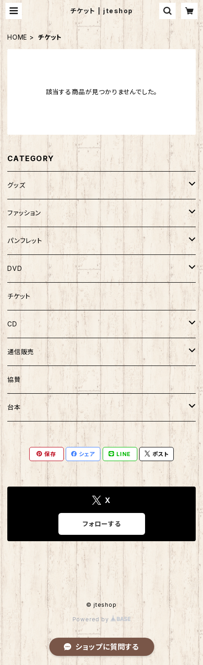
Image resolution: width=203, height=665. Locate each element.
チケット (19, 296)
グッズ (16, 185)
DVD (14, 268)
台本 (14, 407)
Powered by (102, 619)
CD (12, 324)
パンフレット (24, 240)
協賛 (14, 379)
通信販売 (20, 351)
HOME (17, 37)
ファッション (24, 213)
